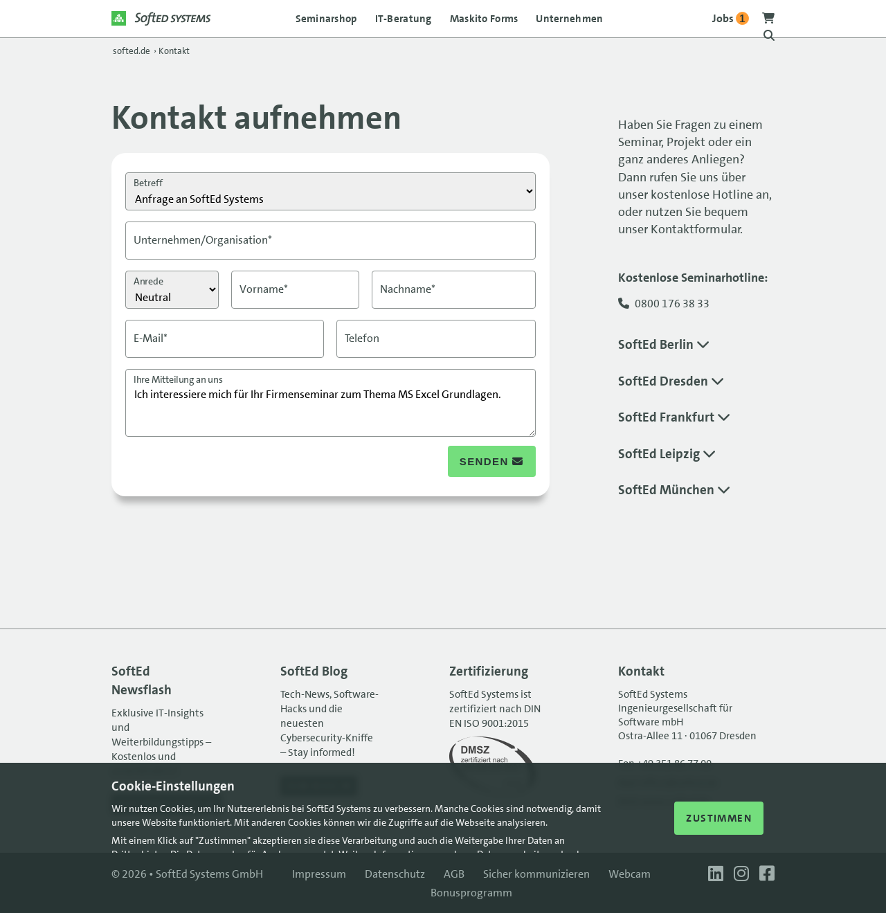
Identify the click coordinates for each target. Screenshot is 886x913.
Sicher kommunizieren (536, 874)
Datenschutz (395, 874)
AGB (454, 874)
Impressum (319, 874)
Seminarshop (326, 19)
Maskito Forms (484, 19)
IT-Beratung (403, 19)
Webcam (629, 874)
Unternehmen (569, 19)
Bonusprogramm (471, 892)
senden (492, 461)
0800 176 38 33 (672, 303)
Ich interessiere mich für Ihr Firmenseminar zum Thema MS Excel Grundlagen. (330, 403)
